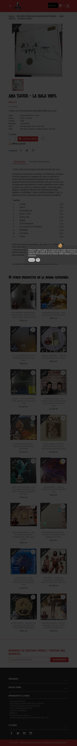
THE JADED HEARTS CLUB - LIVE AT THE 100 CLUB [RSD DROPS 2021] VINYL (53, 534)
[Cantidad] (11, 138)
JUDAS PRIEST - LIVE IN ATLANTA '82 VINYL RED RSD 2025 (53, 489)
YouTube (26, 733)
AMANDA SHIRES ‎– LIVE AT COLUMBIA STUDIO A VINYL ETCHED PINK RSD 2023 (53, 625)
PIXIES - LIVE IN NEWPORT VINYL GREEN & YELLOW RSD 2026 (24, 401)
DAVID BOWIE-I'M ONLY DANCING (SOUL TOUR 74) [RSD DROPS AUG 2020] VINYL (53, 446)
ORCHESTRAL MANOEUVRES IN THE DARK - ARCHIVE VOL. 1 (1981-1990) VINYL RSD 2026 (23, 315)
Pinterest (33, 150)
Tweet (27, 150)
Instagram (34, 733)
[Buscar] (53, 5)
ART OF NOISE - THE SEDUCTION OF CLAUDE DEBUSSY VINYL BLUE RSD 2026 (23, 581)
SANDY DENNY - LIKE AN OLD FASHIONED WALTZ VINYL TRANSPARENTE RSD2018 (23, 625)
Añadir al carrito (28, 138)
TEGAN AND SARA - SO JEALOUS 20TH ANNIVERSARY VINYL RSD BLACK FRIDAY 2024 (53, 402)
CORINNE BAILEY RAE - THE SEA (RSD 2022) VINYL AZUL (53, 314)
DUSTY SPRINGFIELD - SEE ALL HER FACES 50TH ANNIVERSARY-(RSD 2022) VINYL (23, 535)
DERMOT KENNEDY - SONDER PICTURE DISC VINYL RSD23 (53, 357)
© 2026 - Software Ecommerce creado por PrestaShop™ (38, 742)
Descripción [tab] (19, 161)
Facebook (14, 733)
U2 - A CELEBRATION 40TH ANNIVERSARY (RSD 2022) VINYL (23, 358)
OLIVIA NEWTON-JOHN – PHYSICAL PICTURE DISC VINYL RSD (23, 446)
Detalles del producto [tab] (39, 161)
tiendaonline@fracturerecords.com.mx (29, 717)
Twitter (19, 733)
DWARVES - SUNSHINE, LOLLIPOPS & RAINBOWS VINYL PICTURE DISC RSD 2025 (53, 580)
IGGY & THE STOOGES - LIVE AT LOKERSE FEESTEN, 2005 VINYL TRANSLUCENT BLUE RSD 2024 (23, 490)
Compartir (20, 150)
